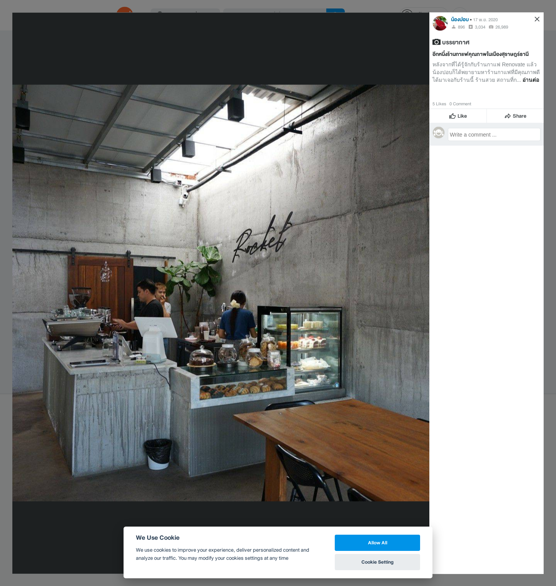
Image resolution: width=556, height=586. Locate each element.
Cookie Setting (377, 562)
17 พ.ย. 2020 (485, 19)
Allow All (377, 542)
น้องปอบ (460, 19)
